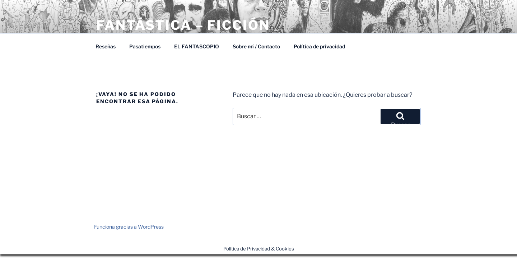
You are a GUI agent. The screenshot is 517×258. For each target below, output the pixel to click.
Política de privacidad (319, 46)
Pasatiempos (144, 46)
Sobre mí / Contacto (256, 46)
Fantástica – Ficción (183, 25)
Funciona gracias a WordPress (129, 227)
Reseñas (106, 46)
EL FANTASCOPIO (196, 46)
